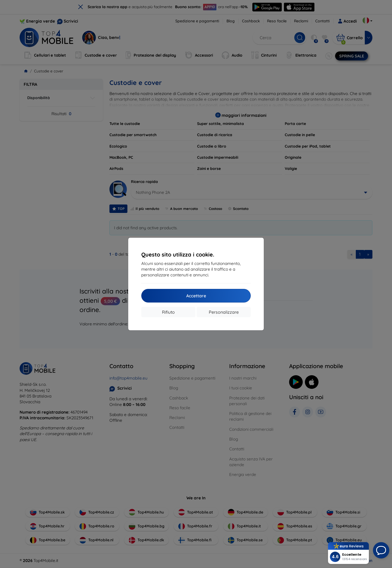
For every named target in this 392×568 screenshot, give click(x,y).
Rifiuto (168, 312)
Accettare (196, 295)
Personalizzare (224, 312)
